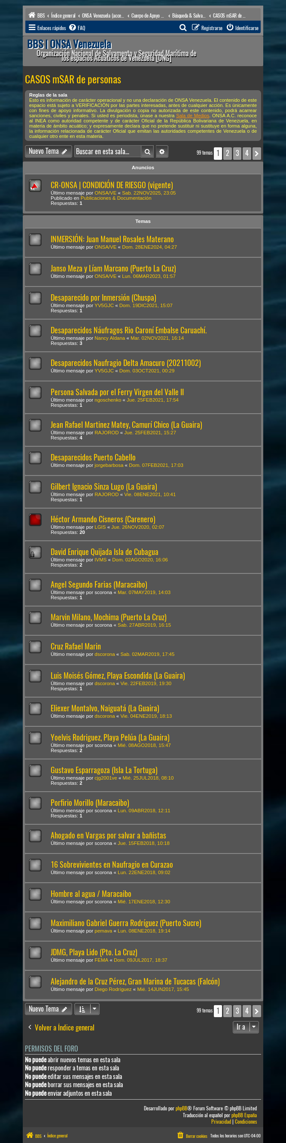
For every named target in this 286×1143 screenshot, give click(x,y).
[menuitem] (76, 28)
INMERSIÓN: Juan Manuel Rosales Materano (112, 239)
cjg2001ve (105, 777)
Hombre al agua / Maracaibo (91, 893)
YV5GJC (104, 305)
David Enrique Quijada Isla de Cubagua (104, 551)
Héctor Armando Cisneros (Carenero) (103, 519)
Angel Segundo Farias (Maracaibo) (99, 584)
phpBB (181, 1108)
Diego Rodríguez (112, 989)
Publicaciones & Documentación (116, 198)
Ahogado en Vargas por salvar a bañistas (108, 835)
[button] (257, 153)
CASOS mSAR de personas (73, 79)
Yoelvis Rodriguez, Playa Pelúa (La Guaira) (110, 737)
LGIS (100, 527)
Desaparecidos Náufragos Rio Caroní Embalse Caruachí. (129, 330)
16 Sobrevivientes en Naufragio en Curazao (112, 864)
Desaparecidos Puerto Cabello (93, 457)
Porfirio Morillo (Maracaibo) (90, 802)
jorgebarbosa (108, 465)
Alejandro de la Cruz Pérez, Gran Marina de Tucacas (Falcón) (135, 981)
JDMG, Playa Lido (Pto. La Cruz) (94, 952)
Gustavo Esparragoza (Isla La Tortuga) (104, 770)
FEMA (101, 960)
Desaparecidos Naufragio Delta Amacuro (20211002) (126, 362)
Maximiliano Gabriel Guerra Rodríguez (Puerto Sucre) (126, 922)
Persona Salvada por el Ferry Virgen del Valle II (117, 392)
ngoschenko (107, 399)
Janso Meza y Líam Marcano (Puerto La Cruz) (113, 268)
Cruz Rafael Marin (76, 646)
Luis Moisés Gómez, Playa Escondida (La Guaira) (118, 675)
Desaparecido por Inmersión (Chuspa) (103, 297)
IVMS (100, 559)
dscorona (104, 654)
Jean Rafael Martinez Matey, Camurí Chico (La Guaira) (126, 424)
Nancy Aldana (109, 338)
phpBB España (244, 1115)
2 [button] (227, 153)
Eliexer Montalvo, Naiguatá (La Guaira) (105, 708)
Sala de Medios (192, 115)
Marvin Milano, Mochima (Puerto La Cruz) (109, 617)
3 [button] (237, 153)
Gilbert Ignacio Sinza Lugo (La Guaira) (104, 486)
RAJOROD (106, 432)
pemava (103, 930)
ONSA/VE (105, 192)
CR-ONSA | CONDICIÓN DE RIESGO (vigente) (112, 185)
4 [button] (247, 153)
